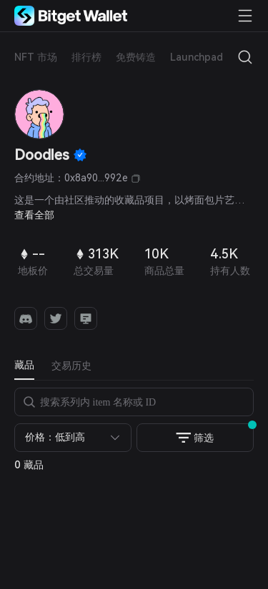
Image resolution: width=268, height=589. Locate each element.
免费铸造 (136, 57)
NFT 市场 (35, 57)
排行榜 (86, 57)
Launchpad (196, 57)
